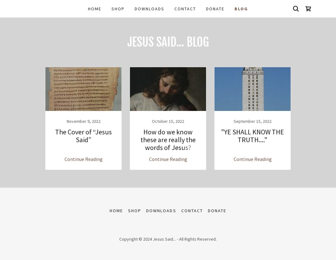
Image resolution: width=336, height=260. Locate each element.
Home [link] (94, 9)
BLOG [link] (241, 9)
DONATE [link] (215, 9)
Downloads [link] (149, 9)
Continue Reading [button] (84, 159)
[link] (308, 8)
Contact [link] (185, 9)
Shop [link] (118, 9)
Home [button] (116, 210)
